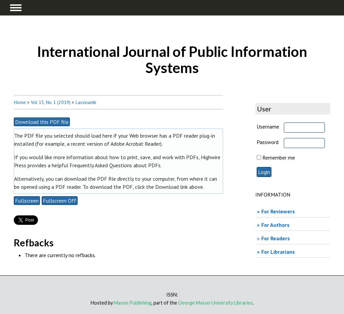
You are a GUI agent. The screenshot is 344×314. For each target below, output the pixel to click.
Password (267, 142)
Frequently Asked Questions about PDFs (115, 165)
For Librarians (278, 251)
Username (268, 126)
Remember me (278, 157)
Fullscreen (27, 200)
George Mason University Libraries (215, 303)
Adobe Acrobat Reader (135, 143)
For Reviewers (278, 211)
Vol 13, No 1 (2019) (51, 102)
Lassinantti (86, 102)
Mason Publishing (133, 303)
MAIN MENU (16, 7)
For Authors (275, 224)
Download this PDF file (42, 121)
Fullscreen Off (59, 200)
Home (20, 102)
